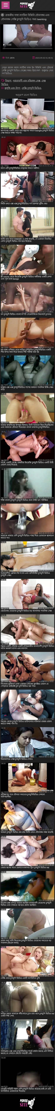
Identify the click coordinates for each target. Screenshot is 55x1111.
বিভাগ (8, 80)
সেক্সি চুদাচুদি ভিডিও (31, 88)
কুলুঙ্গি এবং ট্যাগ (13, 88)
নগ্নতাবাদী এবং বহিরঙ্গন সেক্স (26, 80)
